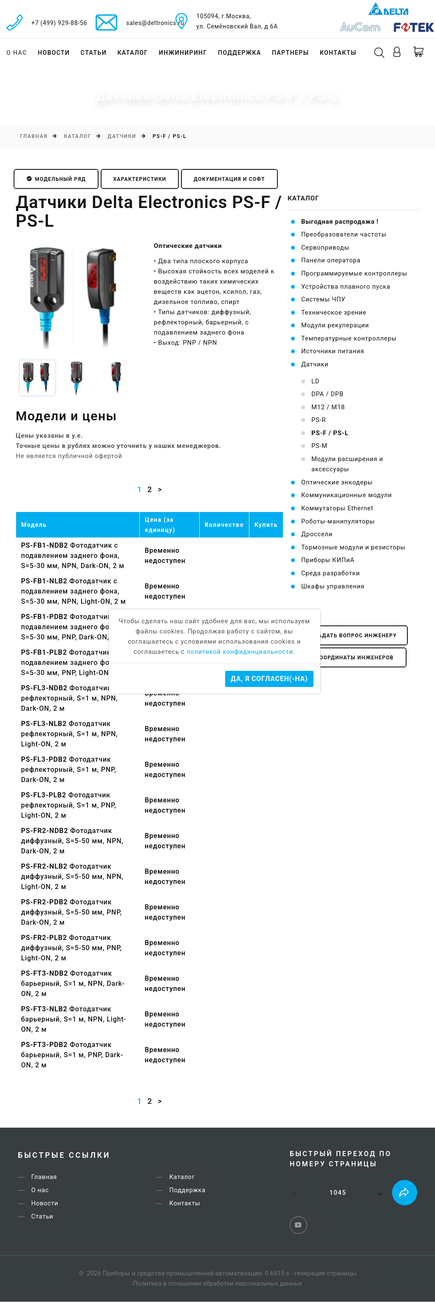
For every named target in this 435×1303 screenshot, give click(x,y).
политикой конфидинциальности (240, 652)
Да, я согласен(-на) (269, 679)
